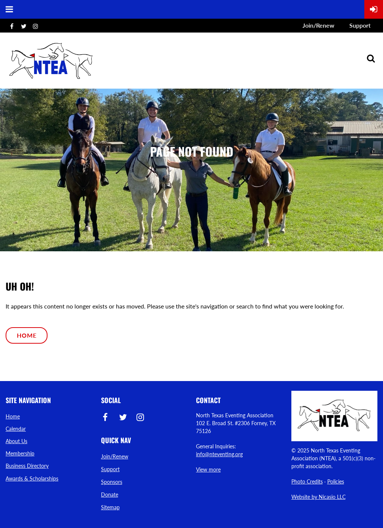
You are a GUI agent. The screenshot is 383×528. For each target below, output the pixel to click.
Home (27, 335)
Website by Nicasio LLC (318, 497)
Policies (335, 481)
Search (370, 58)
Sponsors (111, 482)
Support (360, 25)
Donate (109, 494)
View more (208, 469)
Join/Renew (318, 25)
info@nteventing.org (219, 454)
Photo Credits (307, 481)
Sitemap (110, 507)
